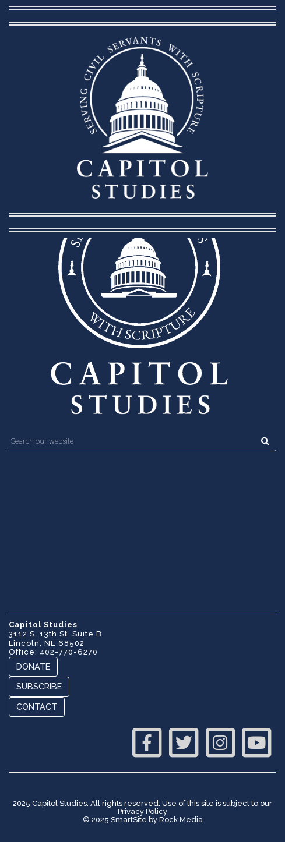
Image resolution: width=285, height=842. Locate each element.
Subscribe (39, 686)
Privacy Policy (142, 811)
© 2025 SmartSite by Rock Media (143, 819)
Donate (33, 666)
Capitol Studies (59, 803)
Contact (36, 707)
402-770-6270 (69, 652)
